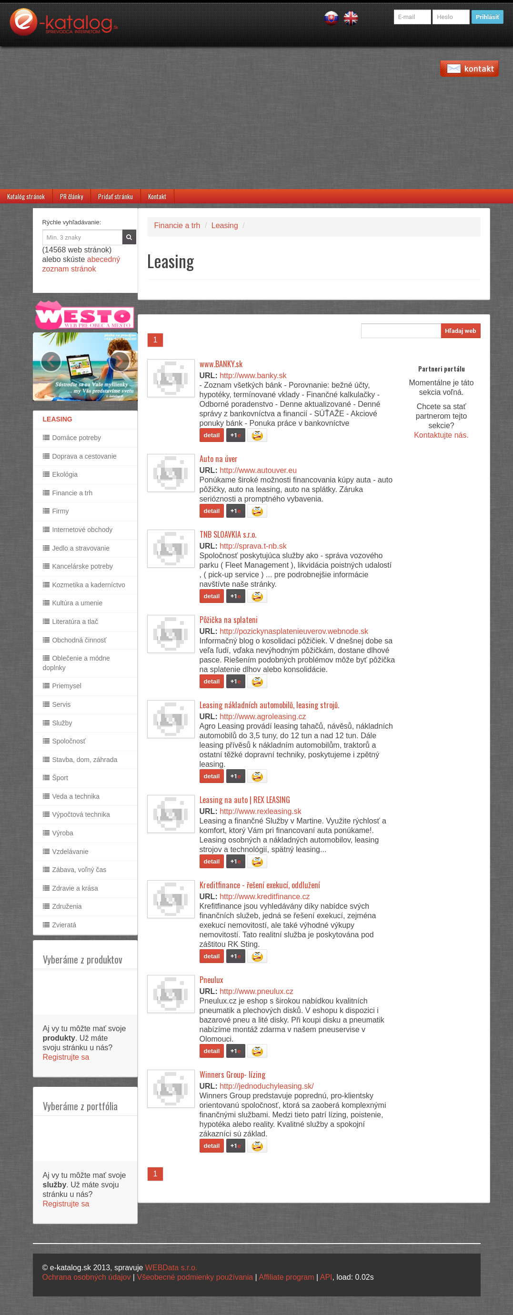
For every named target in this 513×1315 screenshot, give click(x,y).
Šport (55, 778)
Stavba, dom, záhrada (80, 759)
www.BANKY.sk (221, 364)
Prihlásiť (487, 16)
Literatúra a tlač (70, 621)
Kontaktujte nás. (441, 435)
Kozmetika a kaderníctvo (84, 585)
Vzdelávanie (66, 851)
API (326, 1277)
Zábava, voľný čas (75, 869)
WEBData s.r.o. (171, 1268)
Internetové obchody (78, 529)
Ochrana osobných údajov (86, 1277)
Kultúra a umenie (73, 603)
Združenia (62, 906)
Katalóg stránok (26, 196)
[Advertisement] (256, 117)
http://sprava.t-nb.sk (253, 546)
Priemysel (62, 686)
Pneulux (211, 979)
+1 (236, 435)
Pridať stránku (115, 196)
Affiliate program (286, 1277)
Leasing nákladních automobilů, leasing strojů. (269, 705)
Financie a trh (68, 493)
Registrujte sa (66, 1057)
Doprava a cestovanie (80, 456)
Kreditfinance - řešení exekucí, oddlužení (260, 885)
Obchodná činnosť (75, 640)
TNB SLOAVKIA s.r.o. (228, 534)
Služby (57, 723)
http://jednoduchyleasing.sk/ (266, 1086)
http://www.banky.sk (253, 375)
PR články (71, 196)
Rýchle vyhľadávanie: (71, 222)
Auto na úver (219, 458)
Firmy (56, 511)
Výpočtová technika (76, 814)
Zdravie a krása (70, 888)
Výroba (58, 833)
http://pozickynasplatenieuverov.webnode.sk (294, 631)
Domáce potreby (72, 438)
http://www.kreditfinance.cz (265, 897)
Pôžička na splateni (229, 619)
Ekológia (60, 474)
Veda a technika (71, 796)
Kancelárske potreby (78, 566)
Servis (57, 704)
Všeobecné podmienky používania (195, 1277)
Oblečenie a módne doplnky (76, 663)
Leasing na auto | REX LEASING (245, 799)
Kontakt (157, 196)
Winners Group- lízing (232, 1074)
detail (212, 435)
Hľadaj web (460, 330)
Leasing (224, 225)
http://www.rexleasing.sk (261, 811)
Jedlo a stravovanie (76, 548)
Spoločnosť (64, 741)
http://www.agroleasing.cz (263, 717)
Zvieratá (59, 925)
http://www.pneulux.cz (256, 991)
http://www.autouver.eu (258, 470)
